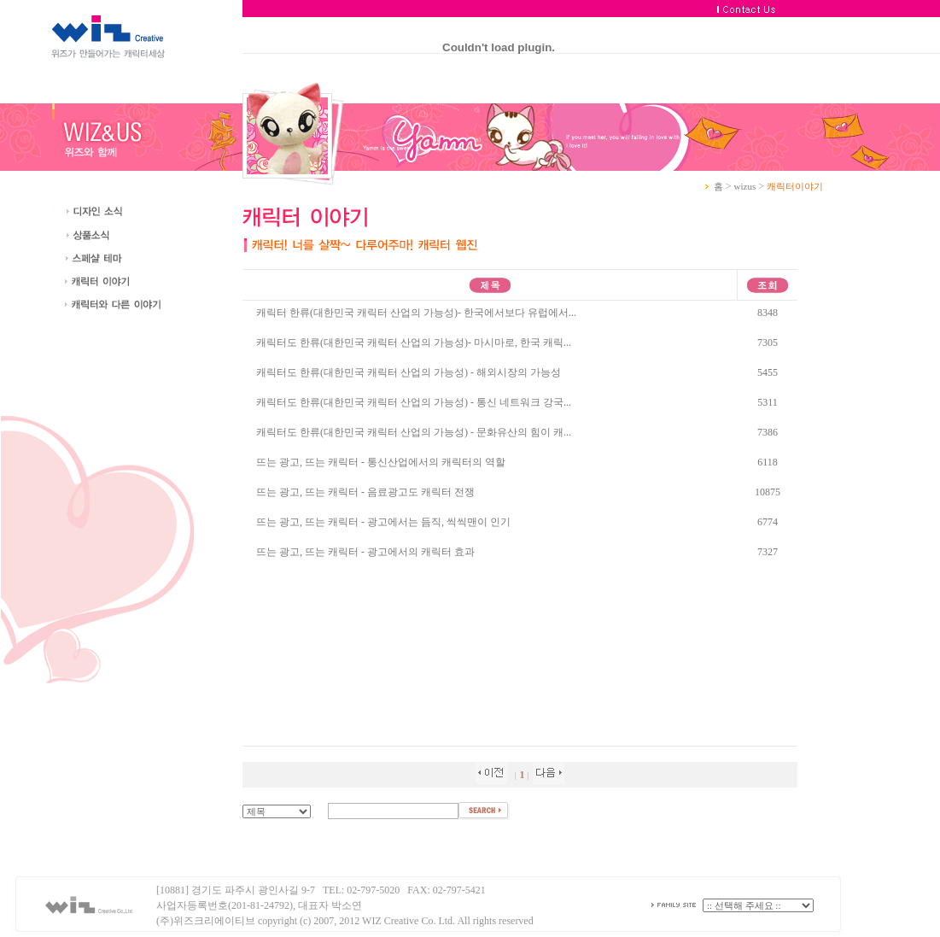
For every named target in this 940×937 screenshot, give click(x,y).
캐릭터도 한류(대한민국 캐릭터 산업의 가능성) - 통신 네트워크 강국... (413, 402)
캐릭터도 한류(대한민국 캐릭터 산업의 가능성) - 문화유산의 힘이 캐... (413, 432)
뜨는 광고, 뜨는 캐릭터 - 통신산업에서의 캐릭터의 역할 (380, 462)
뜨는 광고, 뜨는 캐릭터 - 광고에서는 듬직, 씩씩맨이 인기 (383, 522)
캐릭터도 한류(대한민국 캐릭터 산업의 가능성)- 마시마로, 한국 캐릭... (413, 342)
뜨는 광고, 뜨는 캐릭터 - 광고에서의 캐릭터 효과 (365, 552)
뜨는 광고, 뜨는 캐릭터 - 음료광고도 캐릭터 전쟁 (365, 492)
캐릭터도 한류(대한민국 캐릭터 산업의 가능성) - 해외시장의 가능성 (408, 372)
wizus (745, 186)
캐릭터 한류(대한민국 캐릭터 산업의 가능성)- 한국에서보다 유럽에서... (416, 313)
